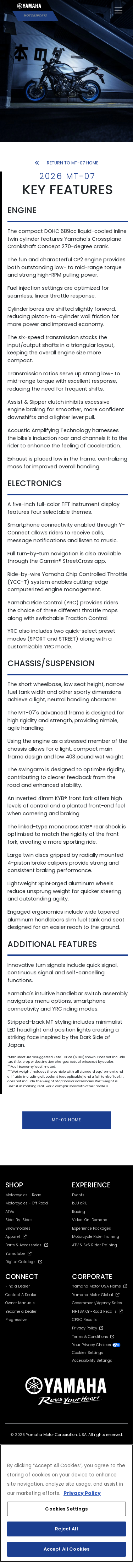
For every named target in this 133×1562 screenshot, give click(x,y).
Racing (78, 1211)
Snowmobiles (18, 1228)
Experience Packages (91, 1228)
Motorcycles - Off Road (26, 1203)
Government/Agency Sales (97, 1303)
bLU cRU (80, 1203)
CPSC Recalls (84, 1319)
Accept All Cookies (66, 1549)
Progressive (16, 1319)
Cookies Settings (87, 1353)
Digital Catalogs (23, 1261)
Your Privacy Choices (96, 1345)
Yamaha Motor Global (96, 1294)
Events (78, 1195)
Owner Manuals (20, 1303)
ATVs (9, 1211)
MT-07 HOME (66, 1120)
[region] (66, 1503)
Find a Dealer (17, 1286)
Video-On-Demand (89, 1220)
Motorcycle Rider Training (95, 1236)
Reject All (66, 1528)
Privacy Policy (87, 1328)
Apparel (16, 1236)
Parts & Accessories (26, 1245)
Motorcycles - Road (23, 1195)
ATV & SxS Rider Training (94, 1245)
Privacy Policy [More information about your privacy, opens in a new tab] (82, 1493)
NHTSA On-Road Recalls (97, 1311)
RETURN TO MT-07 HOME (67, 163)
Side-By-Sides (19, 1220)
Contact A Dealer (21, 1294)
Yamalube (18, 1253)
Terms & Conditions (93, 1336)
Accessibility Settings (92, 1360)
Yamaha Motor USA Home (100, 1286)
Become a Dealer (21, 1311)
